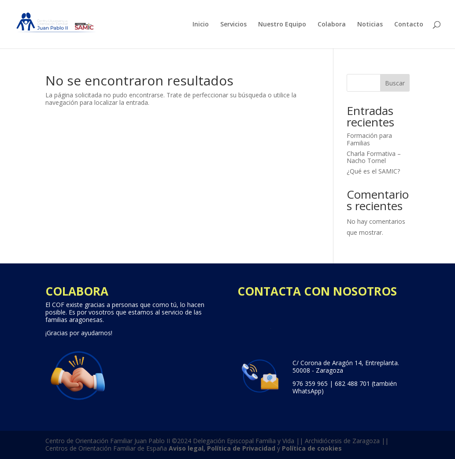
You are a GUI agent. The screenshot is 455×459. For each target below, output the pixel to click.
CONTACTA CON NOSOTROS (317, 291)
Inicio (200, 24)
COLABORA (76, 291)
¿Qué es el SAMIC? (373, 171)
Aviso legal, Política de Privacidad (222, 448)
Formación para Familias (369, 139)
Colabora (332, 24)
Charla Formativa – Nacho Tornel (374, 157)
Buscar (395, 83)
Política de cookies (312, 448)
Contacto (408, 24)
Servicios (233, 24)
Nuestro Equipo (282, 24)
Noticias (370, 24)
